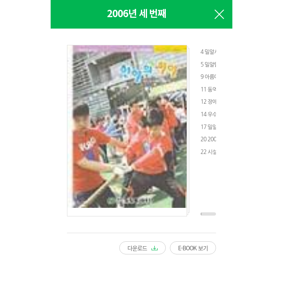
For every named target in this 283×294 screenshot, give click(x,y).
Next (263, 137)
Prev (20, 137)
